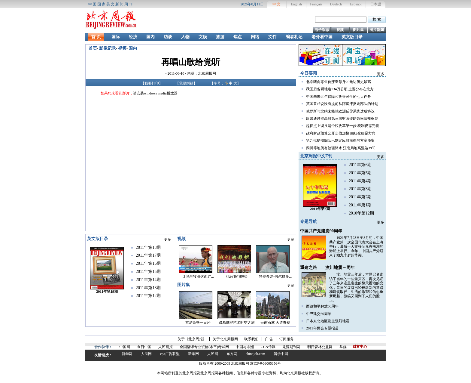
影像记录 (107, 48)
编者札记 (294, 37)
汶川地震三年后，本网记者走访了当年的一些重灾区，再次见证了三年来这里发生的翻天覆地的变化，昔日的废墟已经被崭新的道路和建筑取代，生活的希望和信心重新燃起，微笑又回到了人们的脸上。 (356, 287)
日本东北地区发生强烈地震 (327, 321)
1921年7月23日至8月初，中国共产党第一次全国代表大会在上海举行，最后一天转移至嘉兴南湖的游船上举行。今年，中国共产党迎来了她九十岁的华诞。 (356, 246)
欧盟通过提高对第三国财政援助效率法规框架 (342, 118)
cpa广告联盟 (170, 354)
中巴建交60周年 (318, 314)
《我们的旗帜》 (236, 276)
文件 (272, 37)
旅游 (220, 37)
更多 (380, 74)
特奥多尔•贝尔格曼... (275, 276)
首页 (93, 48)
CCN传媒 (268, 347)
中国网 (124, 347)
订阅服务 (286, 339)
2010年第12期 (361, 213)
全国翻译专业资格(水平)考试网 (204, 347)
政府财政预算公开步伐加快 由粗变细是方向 (340, 133)
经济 (133, 37)
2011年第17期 (148, 255)
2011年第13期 (148, 288)
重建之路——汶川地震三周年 (327, 267)
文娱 (203, 37)
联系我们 (251, 339)
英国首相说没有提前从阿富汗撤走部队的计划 (342, 104)
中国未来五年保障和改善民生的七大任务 (338, 96)
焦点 (237, 37)
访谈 (168, 37)
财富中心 (360, 346)
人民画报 (165, 347)
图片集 (358, 30)
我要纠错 (186, 83)
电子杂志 (322, 30)
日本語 (375, 4)
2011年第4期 (360, 181)
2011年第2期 (360, 197)
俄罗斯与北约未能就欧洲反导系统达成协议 (340, 111)
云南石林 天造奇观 (275, 322)
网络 (255, 37)
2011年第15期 (148, 271)
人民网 (146, 354)
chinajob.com (255, 354)
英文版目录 (352, 37)
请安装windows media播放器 (155, 93)
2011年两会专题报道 (322, 328)
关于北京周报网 (225, 339)
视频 (340, 30)
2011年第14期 (148, 279)
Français (316, 4)
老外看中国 (322, 37)
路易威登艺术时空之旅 (237, 322)
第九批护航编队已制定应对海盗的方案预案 (340, 140)
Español (356, 4)
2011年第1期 (360, 205)
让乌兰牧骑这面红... (198, 276)
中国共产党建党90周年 (321, 231)
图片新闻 (376, 30)
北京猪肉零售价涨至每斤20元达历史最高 (338, 82)
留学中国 (281, 354)
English (296, 4)
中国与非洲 (245, 347)
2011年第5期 (360, 173)
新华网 (127, 354)
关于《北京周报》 (192, 339)
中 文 (276, 4)
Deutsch (336, 4)
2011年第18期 (148, 247)
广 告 (269, 339)
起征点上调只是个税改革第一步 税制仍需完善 (342, 126)
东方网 (231, 354)
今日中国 (144, 347)
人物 (185, 37)
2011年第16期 (148, 263)
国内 (150, 37)
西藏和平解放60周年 (322, 306)
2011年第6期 (360, 164)
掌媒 (343, 347)
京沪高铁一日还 (198, 322)
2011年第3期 (360, 189)
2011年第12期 (148, 295)
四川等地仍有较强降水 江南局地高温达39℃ (340, 148)
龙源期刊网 (291, 347)
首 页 (96, 37)
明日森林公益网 (320, 347)
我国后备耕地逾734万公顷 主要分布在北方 (340, 89)
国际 (115, 37)
